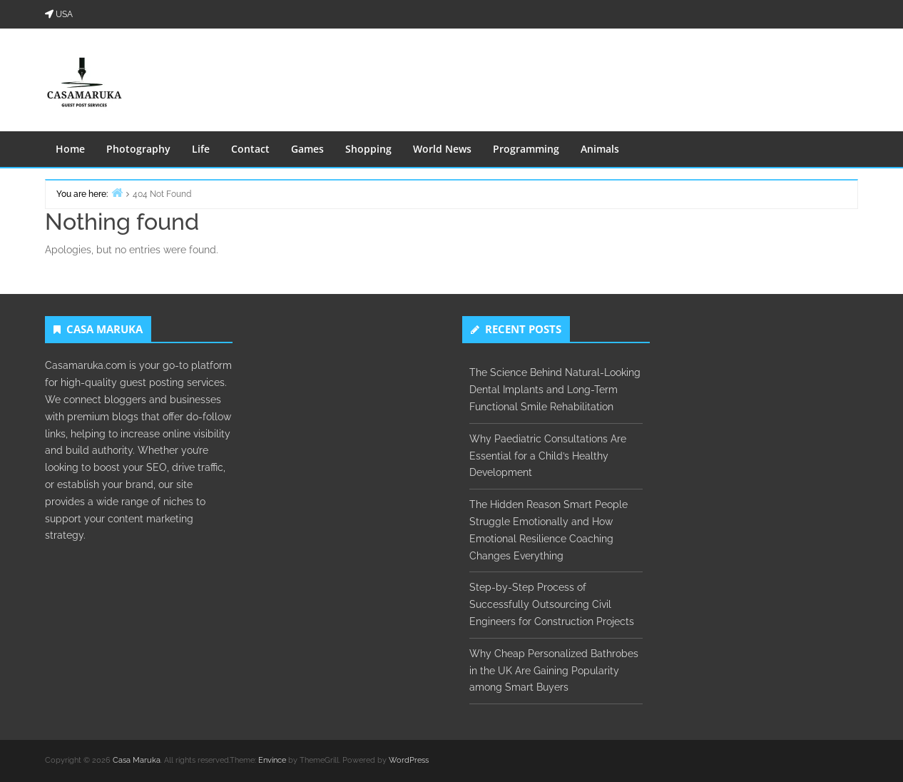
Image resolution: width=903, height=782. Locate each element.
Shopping (368, 149)
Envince (272, 760)
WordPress (409, 760)
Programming (526, 149)
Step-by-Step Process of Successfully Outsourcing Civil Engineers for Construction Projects (551, 604)
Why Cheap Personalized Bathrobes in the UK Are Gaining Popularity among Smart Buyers (553, 671)
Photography (138, 149)
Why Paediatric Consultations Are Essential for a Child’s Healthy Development (547, 456)
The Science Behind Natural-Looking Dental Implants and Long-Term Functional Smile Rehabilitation (555, 389)
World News (442, 149)
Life (201, 149)
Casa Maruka (136, 760)
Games (307, 149)
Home (70, 149)
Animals (600, 149)
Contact (250, 149)
